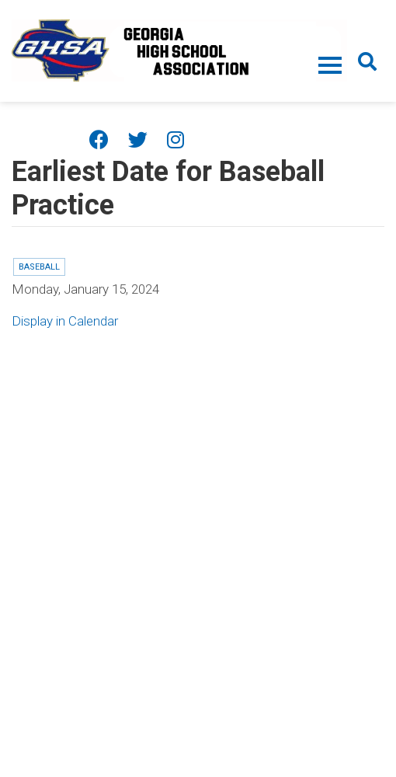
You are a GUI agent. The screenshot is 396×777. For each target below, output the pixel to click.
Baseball (39, 267)
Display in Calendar (65, 321)
